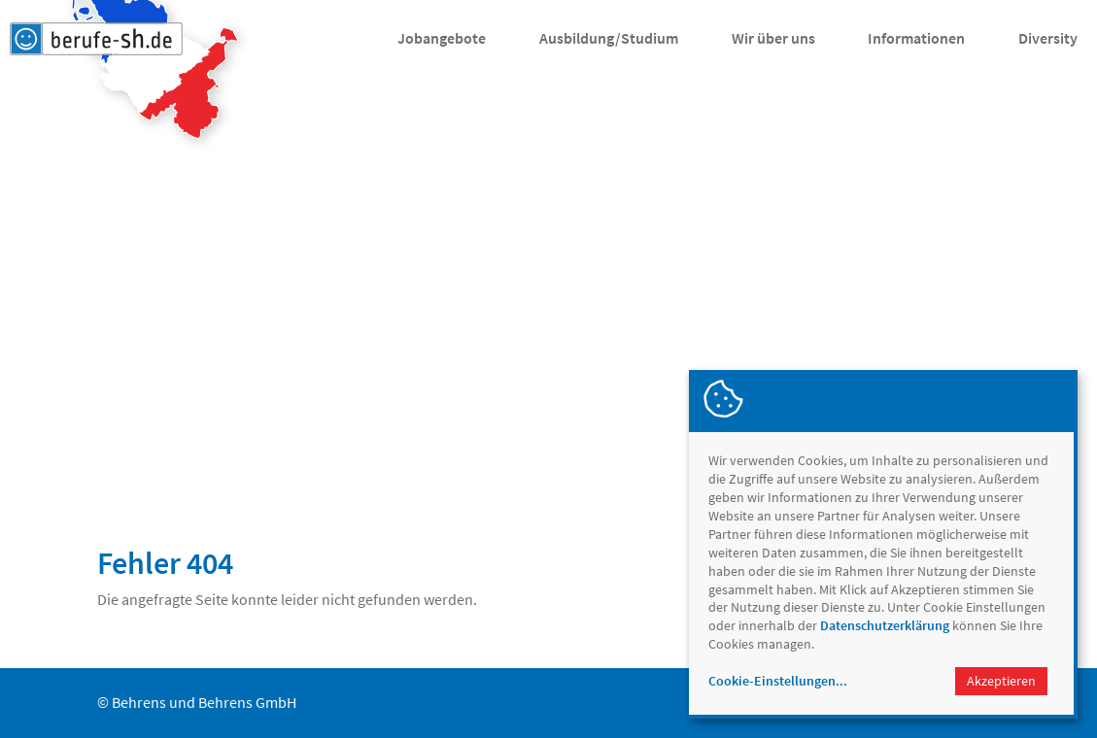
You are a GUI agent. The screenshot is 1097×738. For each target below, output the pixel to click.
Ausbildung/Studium (608, 38)
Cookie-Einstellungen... (777, 680)
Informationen (916, 38)
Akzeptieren (1001, 680)
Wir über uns (773, 38)
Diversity (1048, 38)
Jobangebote (441, 38)
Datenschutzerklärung (884, 625)
